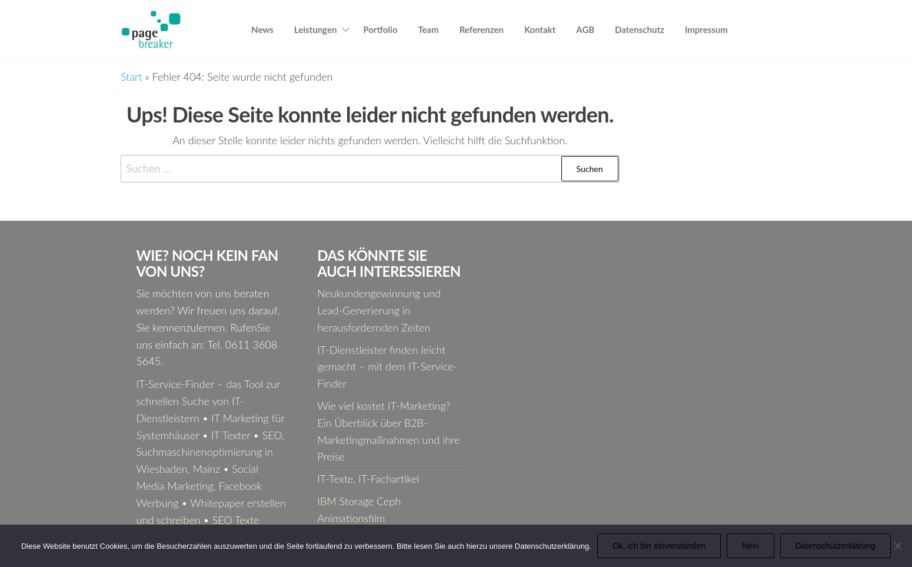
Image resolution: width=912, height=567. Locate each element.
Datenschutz (639, 29)
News (262, 29)
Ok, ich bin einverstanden (659, 546)
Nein (750, 546)
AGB (585, 29)
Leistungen (315, 29)
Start (131, 76)
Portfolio (380, 29)
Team (428, 29)
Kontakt (540, 29)
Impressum (706, 29)
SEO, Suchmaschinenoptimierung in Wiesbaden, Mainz (210, 452)
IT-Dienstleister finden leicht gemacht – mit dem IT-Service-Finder (387, 366)
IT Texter (230, 435)
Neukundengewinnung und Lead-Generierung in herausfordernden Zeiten (379, 310)
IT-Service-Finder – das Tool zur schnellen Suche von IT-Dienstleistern (207, 401)
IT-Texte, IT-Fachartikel (368, 478)
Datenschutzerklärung (835, 546)
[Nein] (897, 546)
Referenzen (482, 29)
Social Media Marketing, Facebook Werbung (199, 485)
